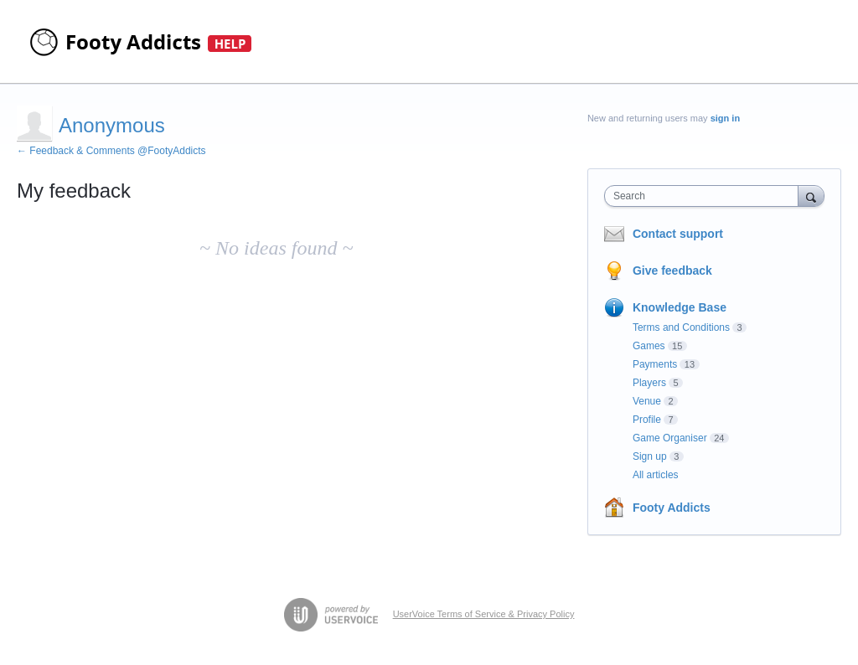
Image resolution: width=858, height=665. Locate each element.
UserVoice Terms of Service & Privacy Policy (484, 614)
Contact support (678, 234)
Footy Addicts (672, 507)
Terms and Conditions (681, 327)
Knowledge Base (679, 307)
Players (649, 383)
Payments (655, 364)
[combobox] (705, 196)
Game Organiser (670, 438)
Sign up (650, 456)
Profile (647, 419)
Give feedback (672, 270)
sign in (725, 118)
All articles (656, 475)
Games (649, 346)
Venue (647, 401)
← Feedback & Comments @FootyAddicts (111, 151)
